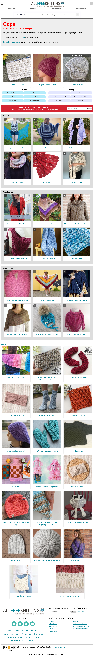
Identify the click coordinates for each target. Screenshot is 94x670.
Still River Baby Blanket (47, 258)
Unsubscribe (30, 641)
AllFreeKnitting (53, 626)
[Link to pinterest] (26, 623)
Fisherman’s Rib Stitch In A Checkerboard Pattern (47, 379)
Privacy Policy (45, 109)
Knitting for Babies (13, 96)
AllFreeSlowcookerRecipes (81, 626)
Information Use (54, 109)
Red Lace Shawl (46, 182)
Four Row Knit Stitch (17, 85)
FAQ (36, 631)
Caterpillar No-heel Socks (78, 377)
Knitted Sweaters (34, 100)
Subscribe (36, 637)
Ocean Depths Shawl (47, 148)
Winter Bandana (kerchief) (16, 451)
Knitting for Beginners (13, 93)
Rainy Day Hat (16, 560)
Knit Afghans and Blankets (59, 96)
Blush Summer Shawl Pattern (76, 334)
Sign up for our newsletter (12, 42)
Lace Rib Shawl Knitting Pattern (17, 300)
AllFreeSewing (53, 628)
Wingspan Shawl (76, 182)
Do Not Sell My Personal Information (29, 634)
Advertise (19, 631)
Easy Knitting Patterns (35, 93)
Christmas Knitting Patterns (81, 96)
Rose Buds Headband (16, 415)
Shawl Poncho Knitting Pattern (17, 224)
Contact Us (29, 631)
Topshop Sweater (78, 451)
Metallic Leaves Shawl (76, 148)
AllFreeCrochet (53, 624)
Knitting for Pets (81, 100)
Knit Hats (59, 93)
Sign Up (89, 108)
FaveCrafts (52, 621)
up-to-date (21, 37)
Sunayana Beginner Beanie (47, 85)
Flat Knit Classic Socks (47, 415)
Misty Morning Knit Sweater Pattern (76, 224)
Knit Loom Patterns (35, 96)
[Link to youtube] (32, 623)
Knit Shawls (59, 100)
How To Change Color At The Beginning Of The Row (47, 523)
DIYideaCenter (53, 631)
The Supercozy (16, 487)
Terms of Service (17, 641)
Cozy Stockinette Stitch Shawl (17, 334)
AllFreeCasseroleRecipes (80, 628)
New (3, 344)
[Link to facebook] (14, 623)
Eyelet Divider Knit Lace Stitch (70, 596)
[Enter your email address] (59, 611)
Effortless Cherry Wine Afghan (17, 258)
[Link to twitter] (20, 623)
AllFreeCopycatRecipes (80, 624)
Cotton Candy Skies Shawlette (16, 377)
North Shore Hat (77, 85)
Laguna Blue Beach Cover (17, 148)
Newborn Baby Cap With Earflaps (46, 334)
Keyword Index (8, 634)
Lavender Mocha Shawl (47, 224)
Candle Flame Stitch (78, 415)
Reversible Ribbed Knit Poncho (76, 300)
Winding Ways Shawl (47, 300)
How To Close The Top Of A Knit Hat (47, 560)
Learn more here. (59, 647)
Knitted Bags (12, 100)
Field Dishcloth (76, 258)
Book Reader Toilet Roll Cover (78, 522)
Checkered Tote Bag (24, 596)
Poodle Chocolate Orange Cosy (47, 487)
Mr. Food (75, 621)
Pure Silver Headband (77, 487)
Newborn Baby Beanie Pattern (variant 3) (16, 523)
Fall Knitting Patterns (81, 93)
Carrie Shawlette (17, 182)
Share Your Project (24, 637)
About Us (11, 631)
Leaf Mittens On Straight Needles (47, 451)
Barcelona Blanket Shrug (78, 560)
